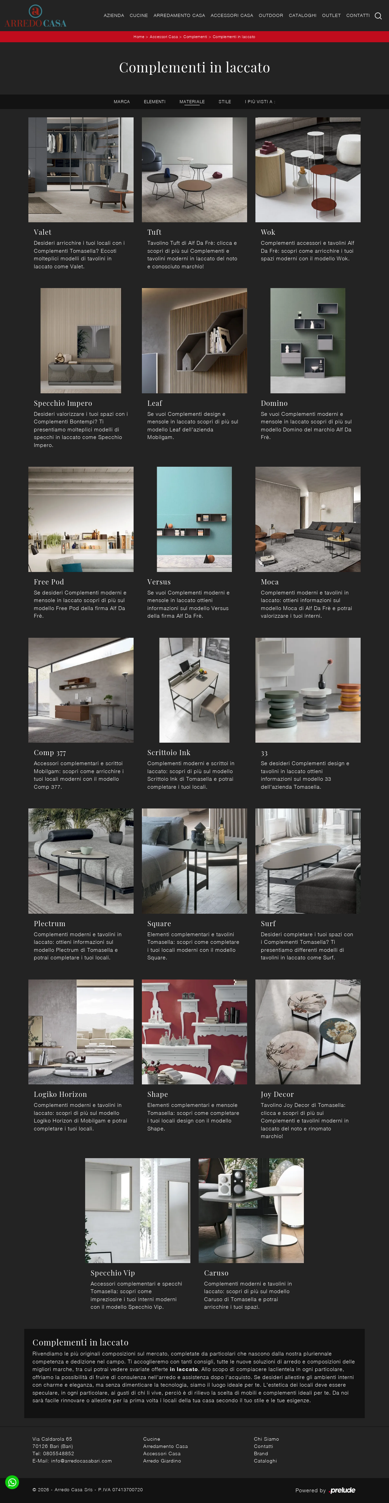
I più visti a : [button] (260, 101)
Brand (261, 1453)
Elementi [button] (155, 101)
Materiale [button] (192, 101)
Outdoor (271, 15)
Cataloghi (303, 15)
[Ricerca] (379, 15)
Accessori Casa (232, 15)
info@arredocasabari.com (81, 1461)
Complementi (195, 36)
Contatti (358, 15)
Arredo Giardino (162, 1461)
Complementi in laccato (234, 36)
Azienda (114, 15)
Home (139, 36)
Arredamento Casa (179, 15)
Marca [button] (122, 101)
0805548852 (58, 1453)
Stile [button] (225, 101)
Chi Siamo (266, 1439)
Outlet (331, 15)
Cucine (139, 15)
